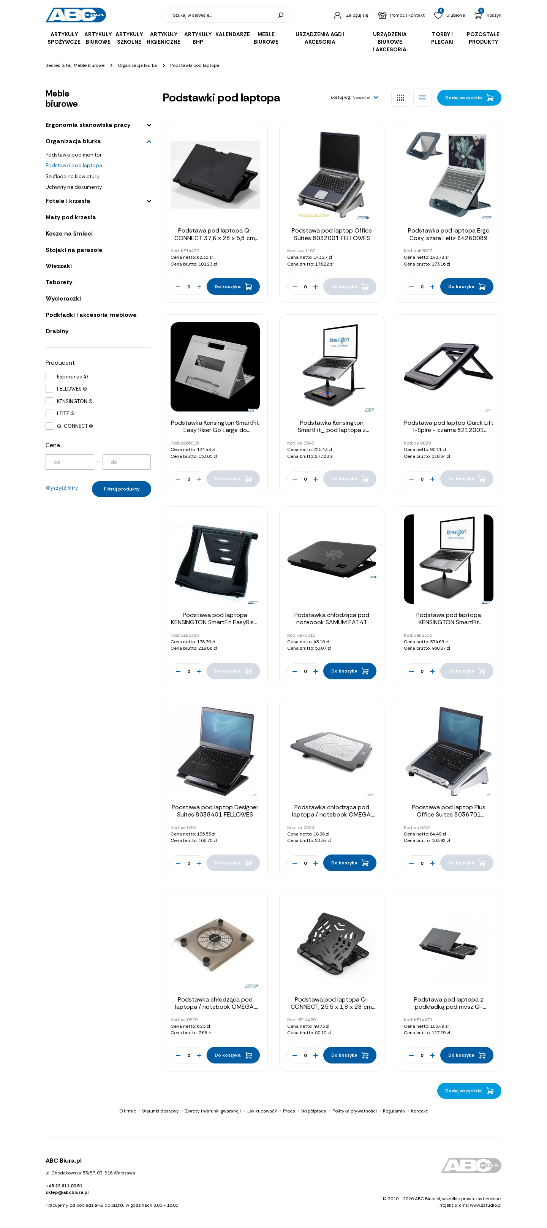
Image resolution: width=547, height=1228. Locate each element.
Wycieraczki (63, 298)
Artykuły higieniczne (163, 38)
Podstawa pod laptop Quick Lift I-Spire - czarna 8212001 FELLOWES (448, 430)
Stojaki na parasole (74, 250)
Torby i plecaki (442, 38)
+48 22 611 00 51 (64, 1186)
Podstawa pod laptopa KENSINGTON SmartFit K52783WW (448, 622)
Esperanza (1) (72, 376)
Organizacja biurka (73, 141)
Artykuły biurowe (98, 38)
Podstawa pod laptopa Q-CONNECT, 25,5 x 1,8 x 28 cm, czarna (332, 1006)
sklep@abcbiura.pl (67, 1192)
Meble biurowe (266, 38)
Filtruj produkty (121, 489)
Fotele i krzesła (68, 201)
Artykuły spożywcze (64, 38)
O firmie (127, 1111)
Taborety (59, 282)
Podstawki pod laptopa (74, 165)
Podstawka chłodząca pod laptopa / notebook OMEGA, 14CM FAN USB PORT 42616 (332, 814)
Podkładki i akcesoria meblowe (91, 315)
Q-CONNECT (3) (75, 426)
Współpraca (313, 1111)
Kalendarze (232, 34)
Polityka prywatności (354, 1111)
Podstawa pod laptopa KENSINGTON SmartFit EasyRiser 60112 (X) (215, 622)
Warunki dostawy (160, 1111)
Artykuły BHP (198, 38)
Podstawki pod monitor (74, 155)
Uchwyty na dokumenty (74, 187)
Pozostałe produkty (483, 38)
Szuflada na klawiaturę (72, 176)
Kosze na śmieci (69, 233)
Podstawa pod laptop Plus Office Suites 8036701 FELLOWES (448, 814)
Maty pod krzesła (71, 217)
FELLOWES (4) (72, 389)
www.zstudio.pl (485, 1205)
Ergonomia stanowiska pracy (88, 125)
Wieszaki (59, 266)
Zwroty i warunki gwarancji (213, 1111)
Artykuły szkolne (129, 38)
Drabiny (57, 331)
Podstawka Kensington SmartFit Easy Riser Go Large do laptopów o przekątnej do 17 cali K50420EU (215, 434)
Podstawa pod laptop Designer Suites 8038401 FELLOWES (215, 810)
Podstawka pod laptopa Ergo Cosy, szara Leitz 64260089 (449, 234)
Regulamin (394, 1111)
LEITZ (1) (65, 413)
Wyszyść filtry (62, 488)
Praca (289, 1111)
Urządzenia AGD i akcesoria (320, 38)
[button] (365, 98)
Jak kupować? (262, 1111)
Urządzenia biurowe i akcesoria (390, 42)
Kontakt (419, 1111)
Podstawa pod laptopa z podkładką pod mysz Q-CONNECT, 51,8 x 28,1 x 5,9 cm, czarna (448, 1010)
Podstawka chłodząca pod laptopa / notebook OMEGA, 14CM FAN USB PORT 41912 (215, 1006)
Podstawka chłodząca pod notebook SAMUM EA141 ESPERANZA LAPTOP (331, 622)
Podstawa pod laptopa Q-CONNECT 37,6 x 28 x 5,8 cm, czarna (215, 237)
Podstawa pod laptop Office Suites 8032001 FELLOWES (332, 234)
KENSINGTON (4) (74, 401)
